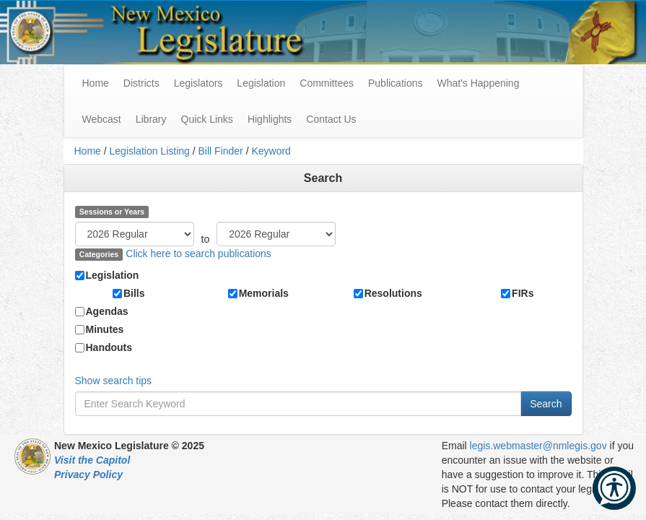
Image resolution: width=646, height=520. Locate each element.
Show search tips (113, 380)
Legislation (261, 83)
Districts (141, 83)
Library (151, 119)
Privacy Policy (88, 474)
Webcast (101, 119)
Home (87, 151)
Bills (134, 293)
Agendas (107, 311)
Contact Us (331, 119)
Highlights (270, 119)
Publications (395, 83)
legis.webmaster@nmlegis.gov (538, 445)
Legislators (198, 83)
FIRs (522, 293)
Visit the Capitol (92, 460)
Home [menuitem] (95, 83)
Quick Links (207, 119)
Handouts (109, 347)
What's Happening (478, 83)
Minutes (105, 329)
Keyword (270, 151)
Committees (327, 83)
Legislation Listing (150, 151)
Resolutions (393, 293)
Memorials (264, 293)
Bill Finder (220, 151)
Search (546, 404)
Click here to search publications (198, 253)
